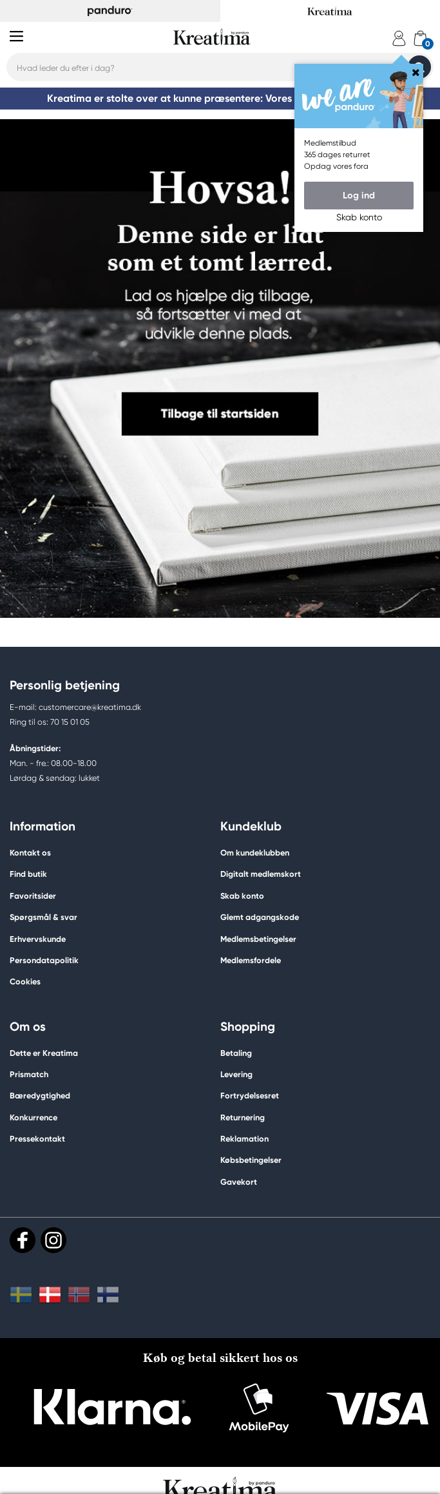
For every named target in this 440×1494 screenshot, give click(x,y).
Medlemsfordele (250, 960)
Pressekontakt (37, 1139)
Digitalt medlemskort (260, 874)
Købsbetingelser (251, 1160)
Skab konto (242, 896)
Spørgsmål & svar (43, 917)
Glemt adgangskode (259, 917)
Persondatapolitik (44, 960)
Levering (236, 1074)
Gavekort (238, 1182)
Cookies (25, 981)
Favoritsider (33, 896)
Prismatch (29, 1074)
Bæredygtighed (40, 1095)
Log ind (359, 195)
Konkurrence (33, 1117)
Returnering (242, 1117)
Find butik (28, 874)
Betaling (236, 1053)
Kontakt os (30, 852)
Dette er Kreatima (44, 1053)
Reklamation (244, 1139)
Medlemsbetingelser (258, 939)
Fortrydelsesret (249, 1095)
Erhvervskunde (38, 939)
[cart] (420, 38)
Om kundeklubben (254, 852)
